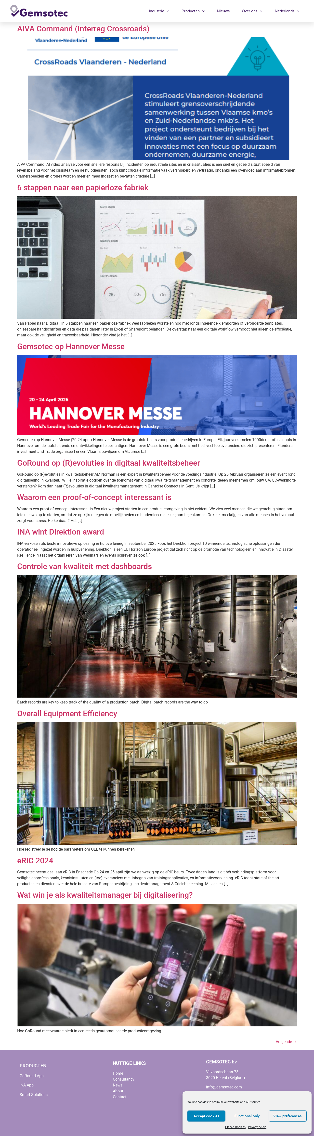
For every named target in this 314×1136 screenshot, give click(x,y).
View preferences (287, 1116)
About (118, 1091)
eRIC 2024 (35, 860)
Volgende (286, 1041)
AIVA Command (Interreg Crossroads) (83, 28)
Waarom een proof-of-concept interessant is (94, 497)
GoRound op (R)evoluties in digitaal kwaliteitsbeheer (108, 463)
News (117, 1085)
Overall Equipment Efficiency (67, 713)
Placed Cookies (235, 1127)
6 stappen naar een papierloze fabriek (82, 187)
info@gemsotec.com (224, 1087)
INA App (27, 1085)
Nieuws (223, 11)
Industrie (159, 11)
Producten (193, 11)
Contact (119, 1097)
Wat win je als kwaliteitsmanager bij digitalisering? (105, 895)
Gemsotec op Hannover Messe (71, 346)
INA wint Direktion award (60, 531)
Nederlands (287, 11)
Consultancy (123, 1079)
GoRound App (32, 1075)
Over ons (252, 11)
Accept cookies (206, 1116)
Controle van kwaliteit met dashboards (84, 566)
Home (118, 1073)
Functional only (247, 1116)
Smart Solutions (34, 1094)
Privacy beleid (257, 1127)
